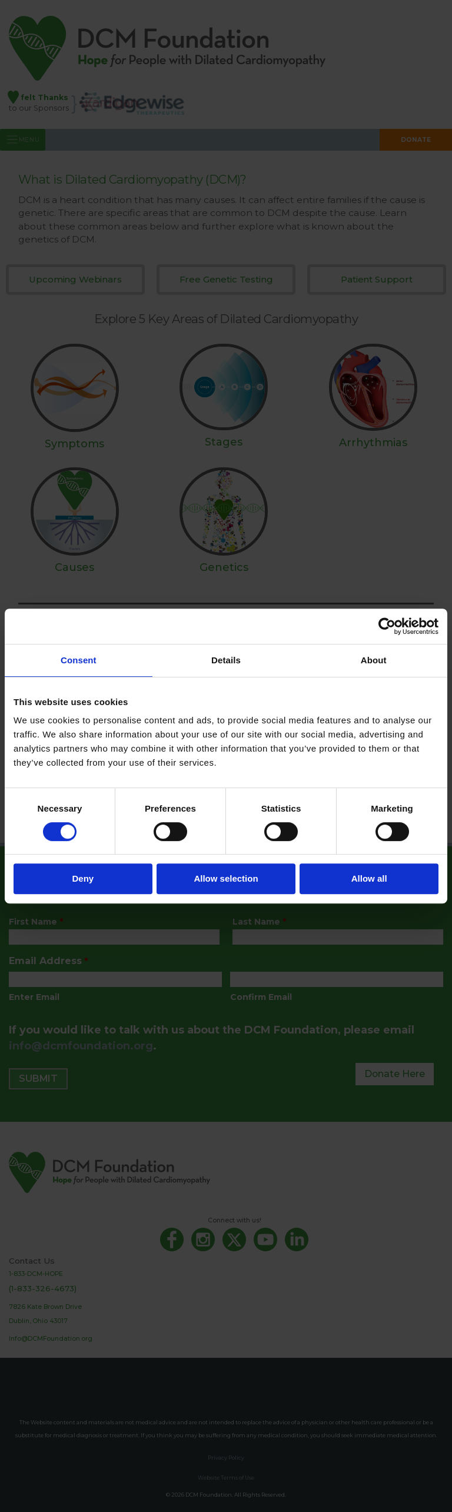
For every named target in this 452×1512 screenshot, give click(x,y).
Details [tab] (226, 660)
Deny (83, 878)
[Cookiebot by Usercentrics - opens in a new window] (386, 626)
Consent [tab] (79, 660)
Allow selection (226, 878)
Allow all (369, 878)
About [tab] (374, 660)
